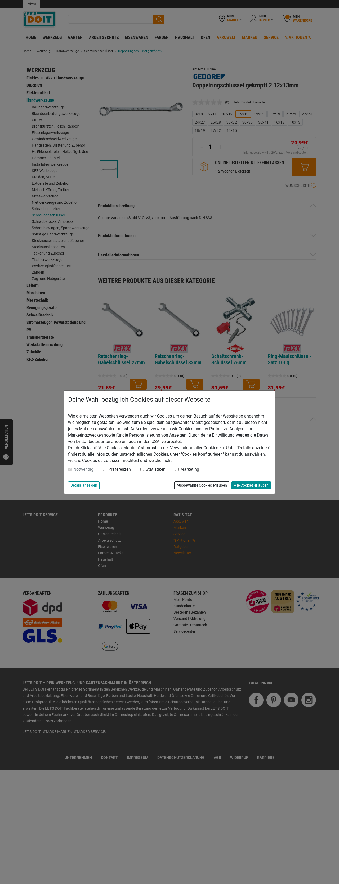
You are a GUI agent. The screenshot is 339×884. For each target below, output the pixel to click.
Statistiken (156, 469)
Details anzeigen (83, 485)
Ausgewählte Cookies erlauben (202, 485)
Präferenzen (119, 469)
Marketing (189, 469)
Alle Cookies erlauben (251, 485)
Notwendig (83, 469)
